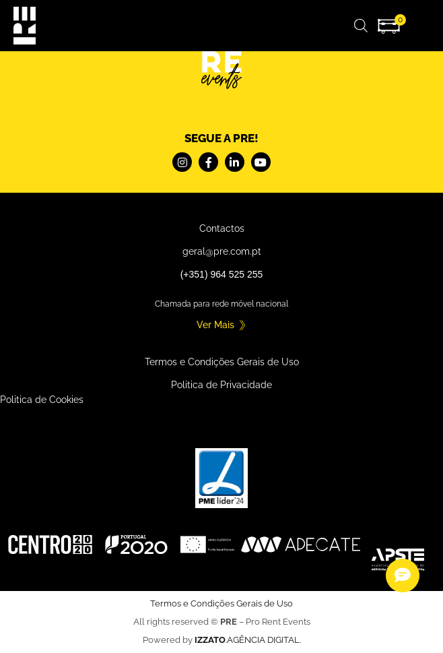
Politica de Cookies (41, 399)
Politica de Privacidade (221, 384)
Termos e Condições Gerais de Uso (222, 361)
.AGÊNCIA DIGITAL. (248, 640)
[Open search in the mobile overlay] (361, 25)
